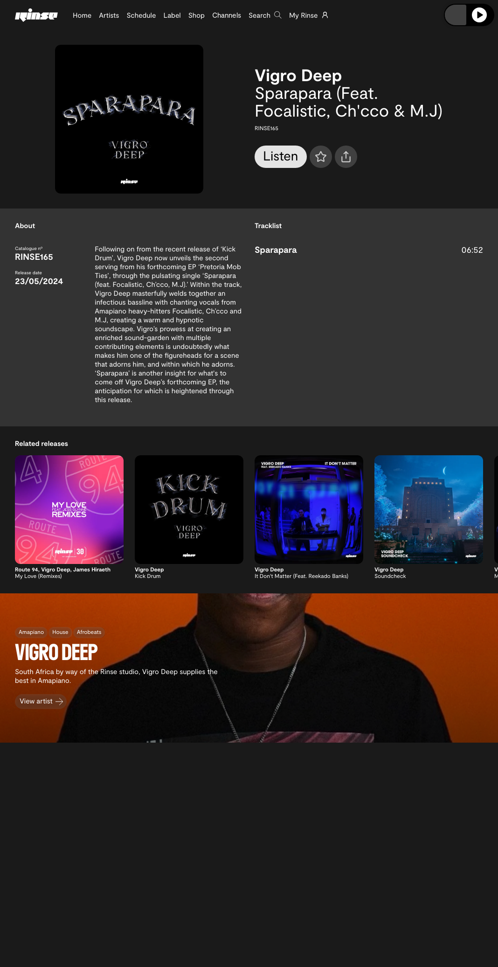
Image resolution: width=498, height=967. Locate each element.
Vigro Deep (298, 75)
